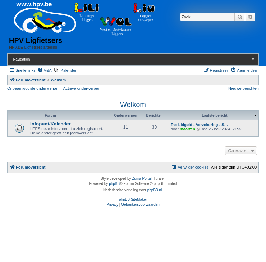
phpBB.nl (154, 190)
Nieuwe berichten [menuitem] (243, 88)
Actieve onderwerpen (81, 88)
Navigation (135, 59)
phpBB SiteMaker (133, 199)
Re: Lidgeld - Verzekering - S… (199, 125)
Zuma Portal (141, 179)
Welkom (133, 104)
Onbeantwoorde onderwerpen (33, 88)
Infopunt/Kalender (50, 123)
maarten (187, 129)
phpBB (114, 184)
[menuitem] (44, 70)
